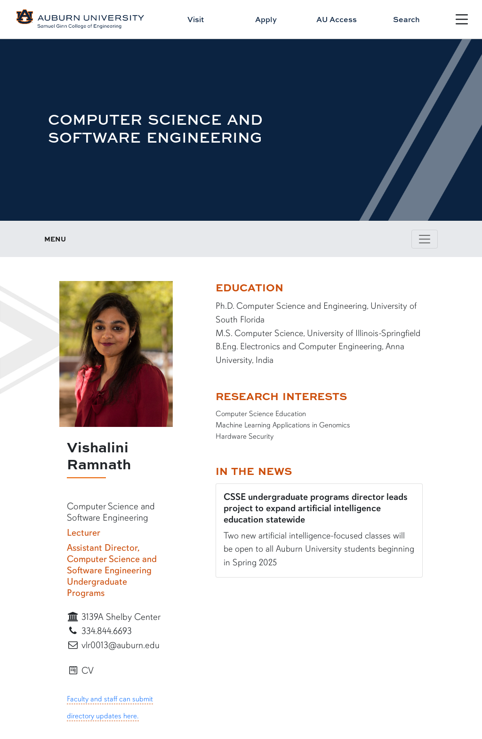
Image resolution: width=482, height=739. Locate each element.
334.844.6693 (99, 631)
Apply (266, 19)
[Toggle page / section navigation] (424, 239)
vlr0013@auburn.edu (113, 645)
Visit (195, 19)
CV (80, 670)
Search (406, 19)
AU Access (336, 19)
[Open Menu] (462, 19)
